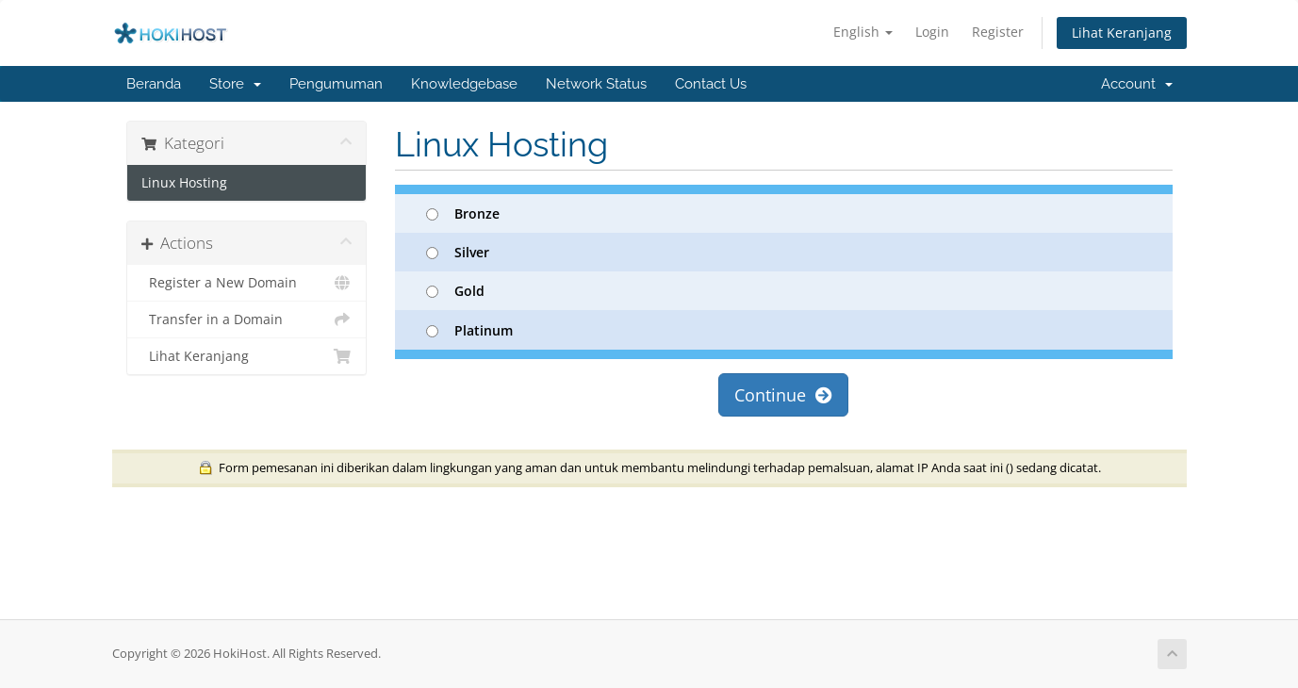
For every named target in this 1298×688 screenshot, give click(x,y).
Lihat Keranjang (1122, 32)
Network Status (596, 83)
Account (1137, 83)
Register (998, 32)
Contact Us (711, 83)
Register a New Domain (246, 282)
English (863, 32)
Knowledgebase (464, 83)
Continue (783, 395)
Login (932, 32)
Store (235, 83)
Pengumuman (336, 83)
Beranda (153, 83)
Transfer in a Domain (246, 319)
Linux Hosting (184, 182)
